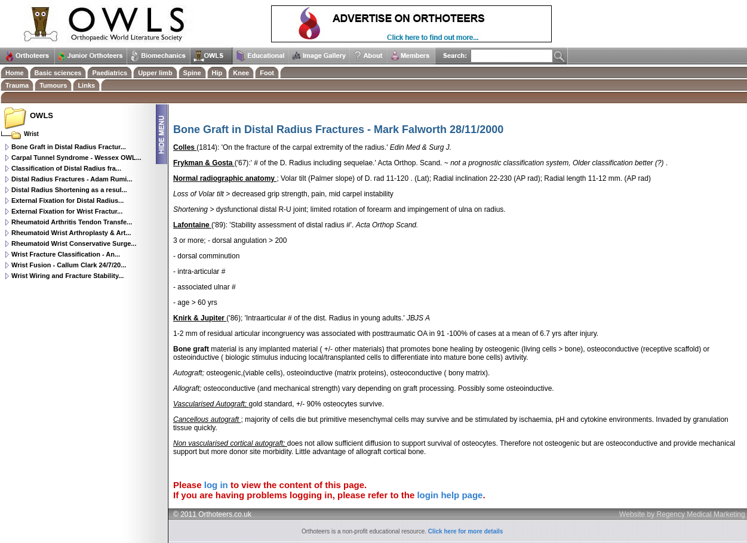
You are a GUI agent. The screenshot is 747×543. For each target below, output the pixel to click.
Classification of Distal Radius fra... (66, 168)
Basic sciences (58, 72)
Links (86, 85)
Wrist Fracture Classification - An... (65, 254)
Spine (192, 72)
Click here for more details (465, 531)
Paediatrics (109, 72)
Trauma (17, 85)
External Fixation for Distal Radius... (67, 200)
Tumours (53, 85)
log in (216, 485)
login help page (449, 495)
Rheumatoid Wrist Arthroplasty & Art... (71, 232)
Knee (241, 72)
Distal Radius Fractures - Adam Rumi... (72, 179)
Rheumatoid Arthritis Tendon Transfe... (71, 222)
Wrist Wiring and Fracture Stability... (67, 275)
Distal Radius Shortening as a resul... (69, 189)
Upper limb (155, 72)
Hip (217, 72)
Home (14, 72)
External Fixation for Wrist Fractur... (66, 211)
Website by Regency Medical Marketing (682, 514)
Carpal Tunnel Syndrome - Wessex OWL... (76, 157)
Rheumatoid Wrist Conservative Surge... (73, 243)
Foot (267, 72)
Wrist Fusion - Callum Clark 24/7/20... (68, 265)
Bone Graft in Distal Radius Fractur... (68, 146)
